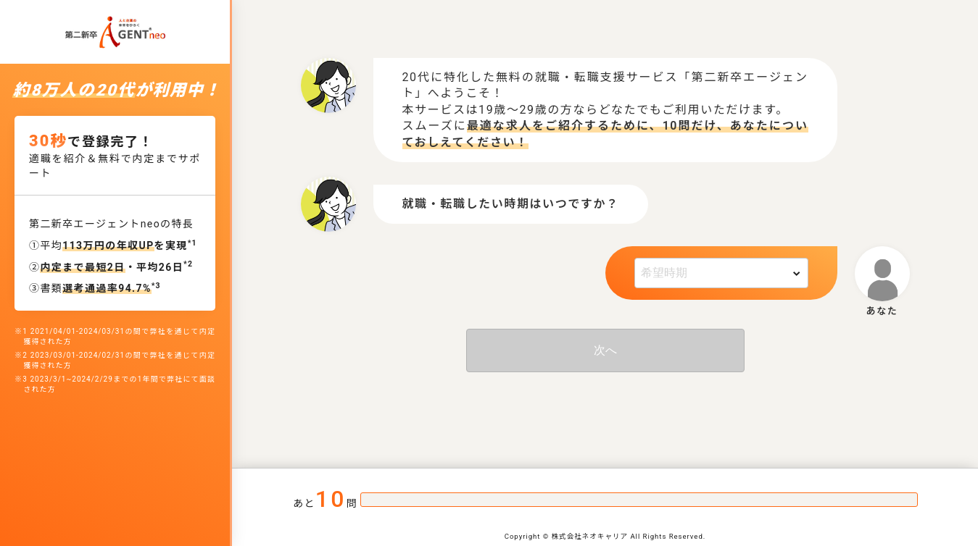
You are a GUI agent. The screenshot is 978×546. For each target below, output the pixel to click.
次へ (605, 350)
